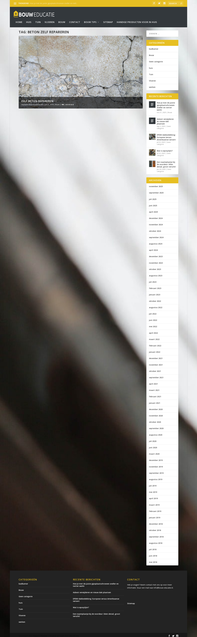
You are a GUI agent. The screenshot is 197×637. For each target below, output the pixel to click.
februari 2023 (155, 286)
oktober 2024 (155, 229)
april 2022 (153, 331)
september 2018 (156, 535)
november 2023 (156, 261)
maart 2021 (154, 388)
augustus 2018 (155, 541)
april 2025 (153, 210)
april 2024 (153, 248)
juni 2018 (153, 554)
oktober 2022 (155, 299)
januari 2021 (154, 401)
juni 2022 (153, 318)
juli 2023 (152, 280)
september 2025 (156, 191)
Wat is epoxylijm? (165, 149)
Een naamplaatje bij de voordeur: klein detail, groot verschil (166, 162)
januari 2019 (154, 516)
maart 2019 (154, 503)
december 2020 (156, 407)
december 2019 (156, 458)
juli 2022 (152, 312)
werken (152, 85)
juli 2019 (152, 484)
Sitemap (108, 18)
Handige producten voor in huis (137, 18)
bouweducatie (38, 103)
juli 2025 (152, 197)
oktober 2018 (155, 528)
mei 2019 (153, 490)
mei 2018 (153, 560)
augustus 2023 (155, 274)
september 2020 (156, 426)
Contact (74, 18)
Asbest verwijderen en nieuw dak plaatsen (165, 119)
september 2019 (156, 471)
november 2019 (156, 465)
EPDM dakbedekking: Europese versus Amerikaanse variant (166, 135)
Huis (28, 18)
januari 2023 (154, 293)
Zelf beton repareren (37, 99)
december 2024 (156, 216)
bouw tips (90, 18)
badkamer (153, 47)
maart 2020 (154, 452)
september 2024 (156, 235)
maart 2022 (154, 337)
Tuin (38, 18)
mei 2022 (153, 324)
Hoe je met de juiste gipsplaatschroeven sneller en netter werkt (166, 104)
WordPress (74, 634)
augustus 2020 (155, 433)
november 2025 (156, 184)
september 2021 (156, 375)
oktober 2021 (155, 369)
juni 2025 (153, 203)
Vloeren (50, 18)
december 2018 (156, 522)
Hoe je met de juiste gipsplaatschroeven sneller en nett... (53, 3)
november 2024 (156, 223)
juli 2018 (152, 547)
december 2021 (156, 356)
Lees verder (30, 168)
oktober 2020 (155, 420)
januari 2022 (154, 350)
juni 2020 (153, 445)
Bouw (61, 18)
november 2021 (156, 363)
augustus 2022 (155, 305)
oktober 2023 (155, 267)
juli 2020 (152, 439)
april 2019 (153, 496)
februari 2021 (155, 394)
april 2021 (153, 382)
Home (19, 18)
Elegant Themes (40, 634)
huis (151, 66)
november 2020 (156, 414)
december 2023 (156, 254)
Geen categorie (156, 60)
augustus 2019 (155, 477)
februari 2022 (155, 344)
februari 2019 (155, 509)
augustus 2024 (155, 242)
